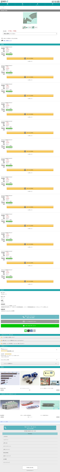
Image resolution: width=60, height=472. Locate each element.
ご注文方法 (5, 436)
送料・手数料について (8, 40)
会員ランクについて (7, 455)
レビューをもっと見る (5, 359)
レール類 (2, 6)
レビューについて (6, 462)
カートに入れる (30, 58)
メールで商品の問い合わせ (29, 321)
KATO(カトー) (3, 8)
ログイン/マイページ (7, 446)
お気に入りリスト (6, 449)
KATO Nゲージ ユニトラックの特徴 (7, 310)
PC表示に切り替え (30, 467)
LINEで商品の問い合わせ (29, 326)
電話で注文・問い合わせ (30, 317)
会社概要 (5, 459)
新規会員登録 (5, 452)
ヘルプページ (5, 439)
